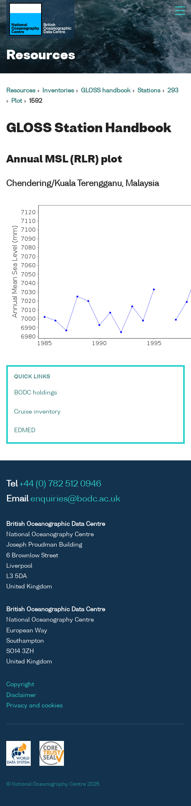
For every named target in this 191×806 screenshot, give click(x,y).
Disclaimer (21, 695)
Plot (16, 101)
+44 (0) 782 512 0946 (60, 484)
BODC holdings (35, 393)
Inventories (58, 91)
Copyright (20, 684)
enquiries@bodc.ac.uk (75, 499)
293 (173, 91)
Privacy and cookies (34, 706)
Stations (148, 91)
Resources (20, 91)
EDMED (24, 430)
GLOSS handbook (105, 91)
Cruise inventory (37, 412)
